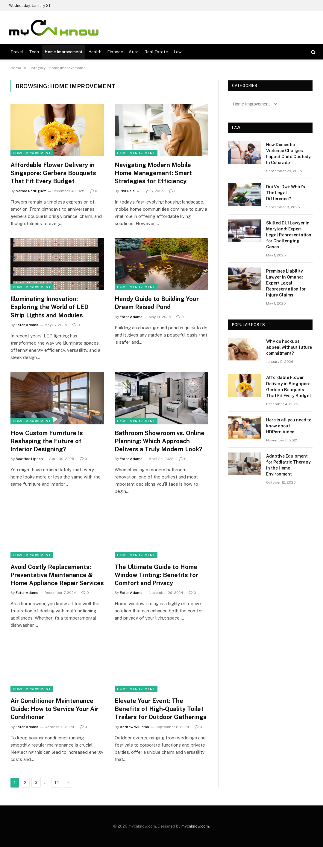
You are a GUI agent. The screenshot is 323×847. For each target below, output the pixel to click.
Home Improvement (63, 51)
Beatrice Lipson (29, 459)
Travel (16, 51)
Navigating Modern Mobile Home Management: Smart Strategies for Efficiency (153, 173)
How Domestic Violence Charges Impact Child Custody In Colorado (288, 153)
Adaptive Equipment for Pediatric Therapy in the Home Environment (288, 465)
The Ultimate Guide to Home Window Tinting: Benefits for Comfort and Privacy (156, 575)
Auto (134, 51)
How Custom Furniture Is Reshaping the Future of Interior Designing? (46, 441)
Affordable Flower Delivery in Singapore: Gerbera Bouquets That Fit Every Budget (53, 173)
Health (94, 51)
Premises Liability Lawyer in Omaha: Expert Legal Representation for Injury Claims (286, 283)
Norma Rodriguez (31, 191)
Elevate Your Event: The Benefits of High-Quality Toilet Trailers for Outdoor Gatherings (161, 709)
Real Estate (156, 51)
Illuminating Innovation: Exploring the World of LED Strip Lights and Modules (49, 307)
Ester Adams (27, 325)
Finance (115, 51)
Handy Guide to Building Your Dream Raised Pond (157, 303)
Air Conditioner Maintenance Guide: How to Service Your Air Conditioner (54, 709)
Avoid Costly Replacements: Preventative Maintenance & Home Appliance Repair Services (57, 575)
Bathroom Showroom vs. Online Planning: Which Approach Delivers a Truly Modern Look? (159, 441)
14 (56, 782)
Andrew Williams (134, 727)
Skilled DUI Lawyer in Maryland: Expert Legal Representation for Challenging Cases (288, 235)
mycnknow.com (195, 826)
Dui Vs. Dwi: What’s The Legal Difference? (285, 192)
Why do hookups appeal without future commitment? (289, 347)
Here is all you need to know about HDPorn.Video (288, 426)
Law (178, 51)
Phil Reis (127, 191)
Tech (34, 51)
